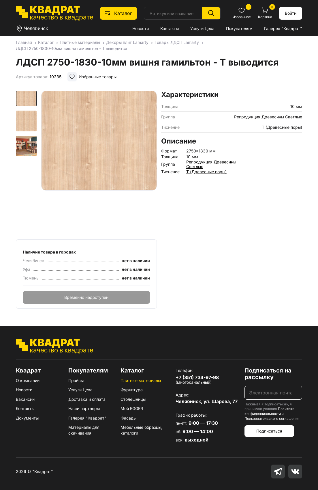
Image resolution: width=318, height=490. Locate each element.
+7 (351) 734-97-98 (197, 377)
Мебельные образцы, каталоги (141, 430)
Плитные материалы (141, 380)
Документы (27, 418)
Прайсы (76, 380)
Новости (140, 28)
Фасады (128, 418)
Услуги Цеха (202, 28)
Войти (290, 13)
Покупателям (239, 28)
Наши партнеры (84, 408)
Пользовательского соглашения (272, 418)
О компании (27, 380)
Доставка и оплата (87, 399)
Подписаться (269, 430)
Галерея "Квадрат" (283, 28)
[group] (99, 163)
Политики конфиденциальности (269, 411)
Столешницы (133, 399)
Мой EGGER (132, 408)
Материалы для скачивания (83, 430)
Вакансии (25, 399)
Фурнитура (132, 389)
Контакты (169, 28)
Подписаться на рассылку (267, 374)
